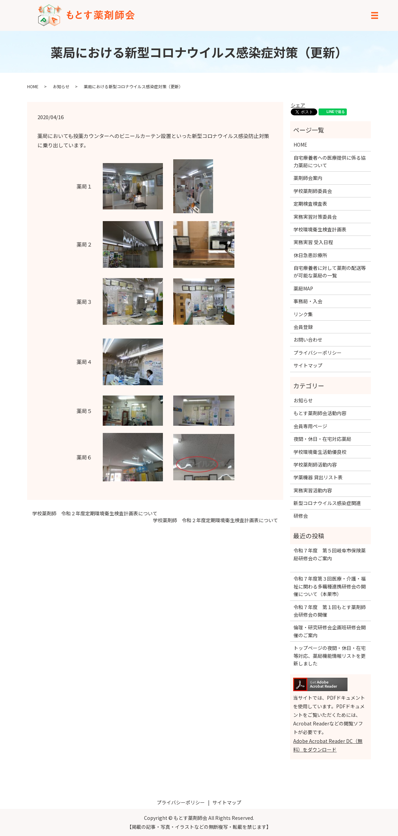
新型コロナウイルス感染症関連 (327, 503)
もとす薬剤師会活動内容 (320, 413)
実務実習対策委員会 (315, 216)
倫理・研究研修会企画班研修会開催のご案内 (330, 631)
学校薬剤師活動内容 (315, 464)
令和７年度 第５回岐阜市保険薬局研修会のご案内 (330, 558)
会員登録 (303, 326)
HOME (32, 86)
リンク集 (303, 314)
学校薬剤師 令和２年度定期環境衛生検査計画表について (94, 513)
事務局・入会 (308, 301)
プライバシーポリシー (318, 352)
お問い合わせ (308, 339)
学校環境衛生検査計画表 (320, 229)
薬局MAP (303, 288)
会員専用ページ (310, 426)
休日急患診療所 (310, 255)
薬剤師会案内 (308, 177)
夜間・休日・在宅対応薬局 (322, 438)
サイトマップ (308, 365)
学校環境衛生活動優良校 (320, 451)
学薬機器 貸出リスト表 (318, 477)
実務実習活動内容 (313, 490)
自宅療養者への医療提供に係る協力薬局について (330, 161)
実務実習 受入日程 (313, 242)
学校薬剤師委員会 (313, 190)
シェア (298, 105)
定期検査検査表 (310, 203)
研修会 (301, 515)
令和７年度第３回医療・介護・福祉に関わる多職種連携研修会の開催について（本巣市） (330, 586)
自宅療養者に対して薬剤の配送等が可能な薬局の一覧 (330, 271)
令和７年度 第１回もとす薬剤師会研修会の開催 (330, 611)
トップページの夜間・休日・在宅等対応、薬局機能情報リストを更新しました (330, 655)
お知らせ (61, 86)
